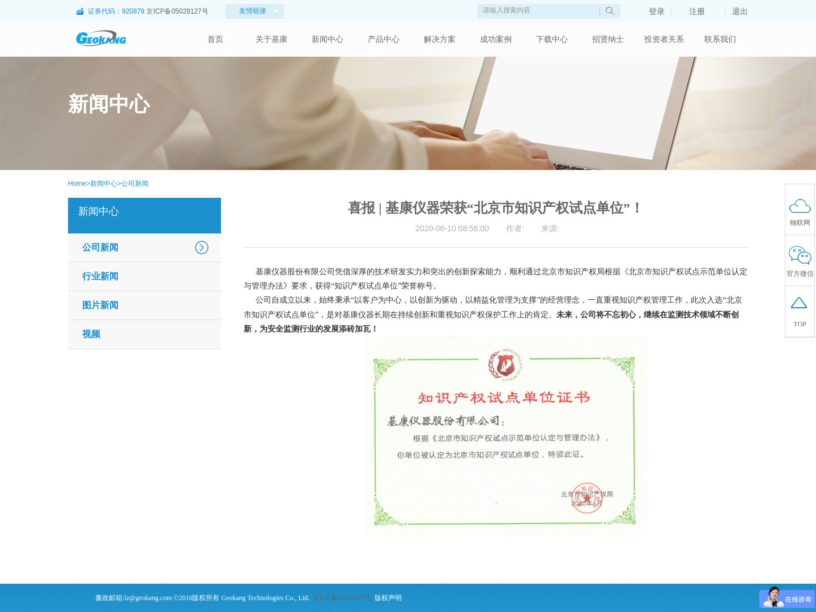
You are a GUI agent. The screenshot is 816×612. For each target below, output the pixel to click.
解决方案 (440, 39)
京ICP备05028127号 (177, 11)
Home (77, 184)
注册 (691, 11)
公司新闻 (134, 184)
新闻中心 (327, 39)
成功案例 (496, 39)
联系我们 (720, 39)
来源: (550, 228)
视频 (91, 334)
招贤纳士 (608, 39)
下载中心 (552, 39)
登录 (651, 11)
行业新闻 (100, 276)
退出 (740, 11)
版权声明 (388, 598)
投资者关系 (664, 39)
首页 (215, 39)
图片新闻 (100, 305)
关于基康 (271, 39)
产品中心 (384, 39)
